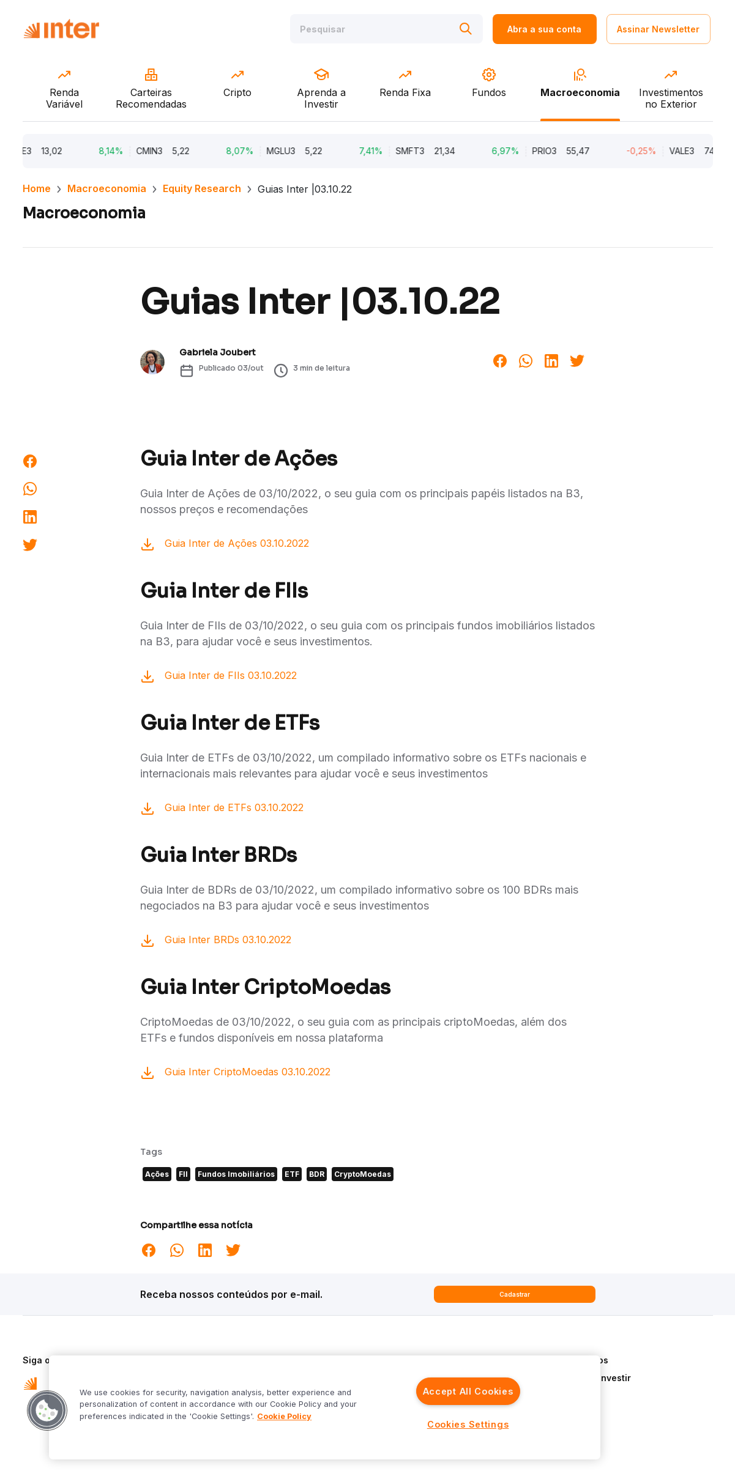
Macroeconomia (106, 188)
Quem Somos (579, 1360)
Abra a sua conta (544, 29)
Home (37, 188)
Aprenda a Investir (591, 1378)
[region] (324, 1407)
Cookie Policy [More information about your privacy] (284, 1416)
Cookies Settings (468, 1424)
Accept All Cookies (468, 1391)
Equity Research (202, 188)
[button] (47, 1410)
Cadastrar (514, 1294)
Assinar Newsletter (658, 29)
